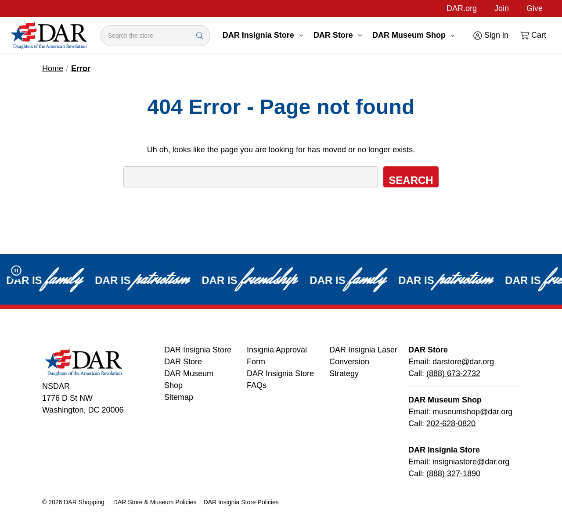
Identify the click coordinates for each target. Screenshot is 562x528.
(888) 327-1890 (453, 473)
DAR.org (462, 8)
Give (534, 8)
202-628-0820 (451, 423)
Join (501, 8)
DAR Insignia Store (263, 35)
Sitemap (178, 397)
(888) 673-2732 (453, 373)
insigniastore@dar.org (470, 461)
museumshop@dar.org (472, 411)
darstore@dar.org (463, 361)
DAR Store (337, 35)
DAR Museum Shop (413, 35)
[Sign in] (490, 35)
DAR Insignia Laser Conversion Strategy (363, 361)
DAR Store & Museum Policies (155, 502)
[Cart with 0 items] (532, 35)
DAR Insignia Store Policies (241, 502)
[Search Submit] (199, 35)
